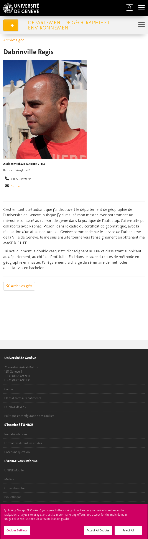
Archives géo (14, 40)
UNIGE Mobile (14, 470)
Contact (9, 389)
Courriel (16, 186)
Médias (9, 479)
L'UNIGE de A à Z (15, 407)
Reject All (128, 532)
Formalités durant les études (23, 443)
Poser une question (17, 452)
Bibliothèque (12, 497)
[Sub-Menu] (141, 25)
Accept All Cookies (98, 532)
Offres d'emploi (14, 488)
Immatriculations (15, 434)
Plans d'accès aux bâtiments (22, 398)
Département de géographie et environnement (69, 25)
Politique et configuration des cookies (29, 416)
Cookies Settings (17, 532)
